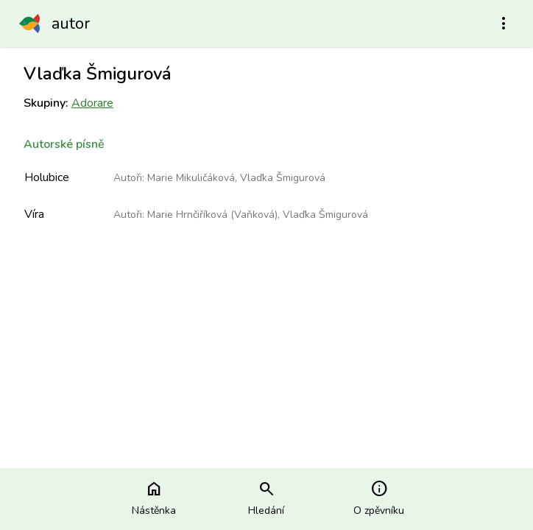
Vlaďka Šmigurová (282, 178)
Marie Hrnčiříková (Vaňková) (212, 215)
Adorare (92, 103)
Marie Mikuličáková (191, 178)
